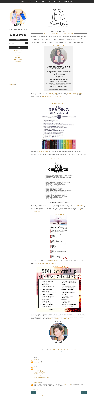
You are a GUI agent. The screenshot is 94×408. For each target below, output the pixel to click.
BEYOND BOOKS (45, 1)
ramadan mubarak (37, 370)
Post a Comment (35, 389)
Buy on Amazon (12, 84)
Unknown (36, 359)
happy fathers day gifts (38, 375)
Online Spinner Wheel (67, 384)
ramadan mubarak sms (38, 371)
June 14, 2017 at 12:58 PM (38, 379)
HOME (23, 1)
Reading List (73, 349)
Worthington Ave (53, 93)
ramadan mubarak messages (39, 372)
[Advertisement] (19, 99)
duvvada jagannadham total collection (41, 377)
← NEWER (33, 392)
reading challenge (63, 349)
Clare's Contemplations (58, 159)
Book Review (18, 54)
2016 (50, 349)
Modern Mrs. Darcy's (44, 151)
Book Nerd (18, 52)
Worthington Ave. (58, 45)
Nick (35, 366)
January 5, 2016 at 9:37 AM (39, 362)
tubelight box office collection (39, 373)
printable (18, 61)
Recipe (18, 55)
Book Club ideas (18, 50)
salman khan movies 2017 (39, 369)
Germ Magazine (58, 214)
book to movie (18, 59)
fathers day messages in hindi (39, 376)
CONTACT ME (57, 1)
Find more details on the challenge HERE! (74, 156)
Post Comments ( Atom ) (40, 395)
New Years (55, 349)
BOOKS (30, 1)
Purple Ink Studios (58, 266)
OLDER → (84, 392)
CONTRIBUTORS (68, 1)
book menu (18, 57)
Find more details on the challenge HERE (51, 96)
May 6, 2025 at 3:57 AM (38, 387)
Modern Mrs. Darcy (58, 103)
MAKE (36, 1)
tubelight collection (37, 368)
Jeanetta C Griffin (37, 382)
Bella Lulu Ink (69, 405)
